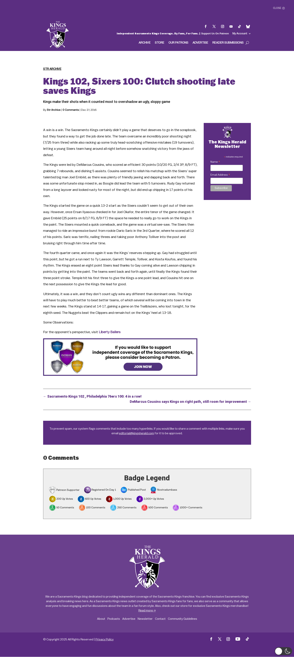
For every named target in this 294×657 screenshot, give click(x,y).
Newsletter (145, 618)
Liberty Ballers (110, 332)
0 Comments (71, 110)
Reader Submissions (228, 42)
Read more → (147, 610)
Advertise (200, 42)
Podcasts (113, 618)
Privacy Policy (104, 639)
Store (159, 42)
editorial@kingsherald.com (136, 433)
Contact (160, 618)
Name (215, 162)
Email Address (220, 175)
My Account (239, 33)
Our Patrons (178, 42)
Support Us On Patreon (215, 33)
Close (277, 8)
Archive (145, 42)
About (101, 618)
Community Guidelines (182, 618)
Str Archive (52, 68)
